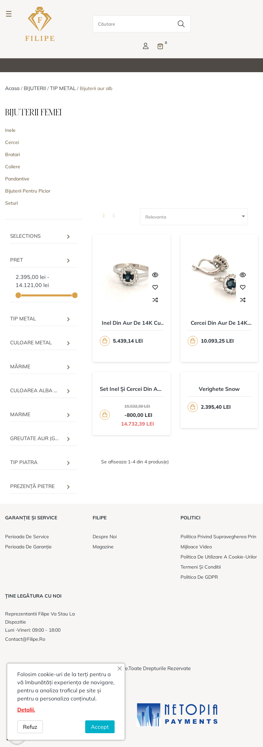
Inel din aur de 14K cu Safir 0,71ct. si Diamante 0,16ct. (131, 323)
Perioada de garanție (28, 547)
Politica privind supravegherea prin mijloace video (218, 542)
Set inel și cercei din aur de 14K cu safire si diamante (131, 389)
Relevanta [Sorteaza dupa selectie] (196, 216)
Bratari (12, 154)
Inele (10, 130)
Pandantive (17, 179)
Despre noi (105, 537)
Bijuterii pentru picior (27, 191)
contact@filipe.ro (25, 639)
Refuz (30, 726)
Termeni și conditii (201, 567)
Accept (100, 726)
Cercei (12, 142)
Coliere (12, 167)
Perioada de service (27, 537)
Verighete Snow (219, 388)
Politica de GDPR (199, 577)
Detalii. (26, 709)
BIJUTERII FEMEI (33, 113)
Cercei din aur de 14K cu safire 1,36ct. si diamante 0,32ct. (219, 323)
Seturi (11, 203)
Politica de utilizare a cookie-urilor (219, 557)
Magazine (103, 547)
